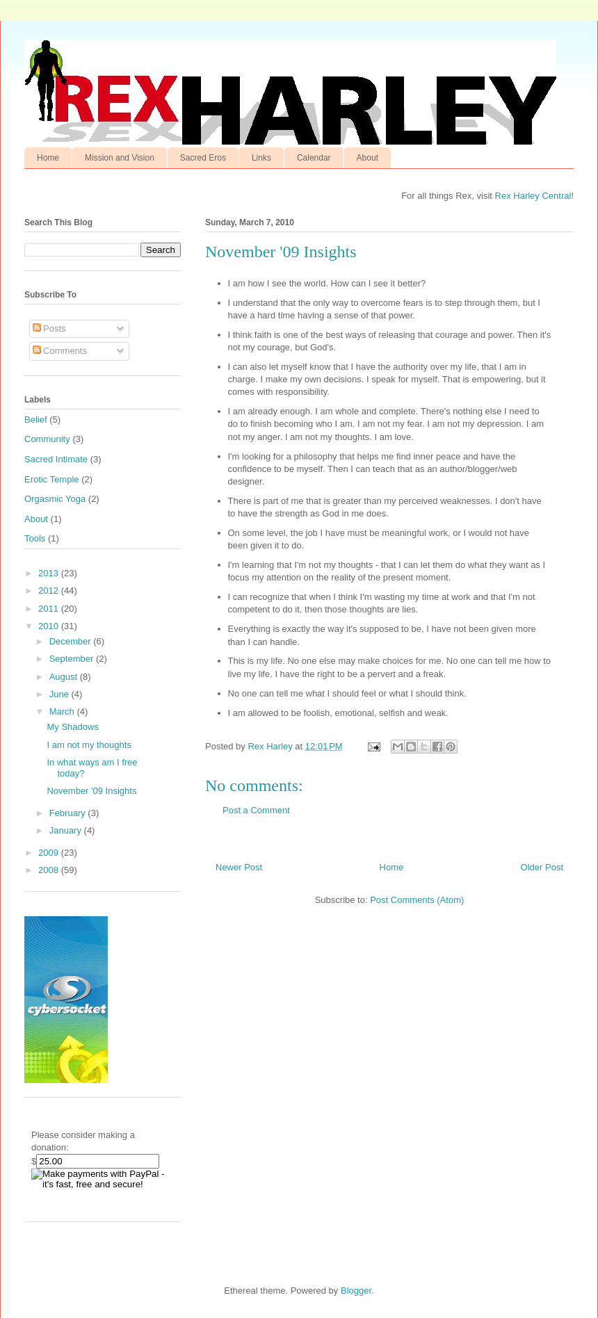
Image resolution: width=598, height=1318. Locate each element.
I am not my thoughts (89, 745)
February (68, 813)
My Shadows (72, 727)
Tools (34, 538)
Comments (60, 350)
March (63, 711)
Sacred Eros (203, 158)
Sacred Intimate (56, 459)
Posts (49, 328)
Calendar (314, 158)
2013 (49, 573)
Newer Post (239, 867)
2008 (49, 870)
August (64, 677)
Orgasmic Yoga (55, 499)
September (72, 658)
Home (48, 158)
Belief (35, 419)
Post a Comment (256, 810)
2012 (49, 590)
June (60, 694)
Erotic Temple (51, 479)
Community (47, 439)
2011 (49, 608)
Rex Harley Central (533, 195)
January (66, 830)
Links (261, 158)
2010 (49, 626)
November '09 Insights (91, 791)
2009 (49, 852)
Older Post (542, 867)
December (71, 641)
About (367, 158)
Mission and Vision (119, 158)
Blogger (356, 1290)
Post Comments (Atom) (417, 900)
